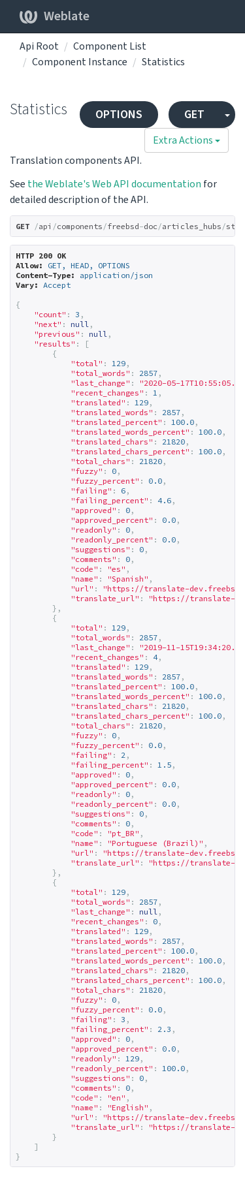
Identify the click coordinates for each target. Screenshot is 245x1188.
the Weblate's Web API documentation (114, 184)
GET (194, 114)
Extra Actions (186, 140)
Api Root (39, 46)
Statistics (163, 62)
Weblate (55, 16)
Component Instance (79, 62)
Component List (109, 46)
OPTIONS (118, 114)
